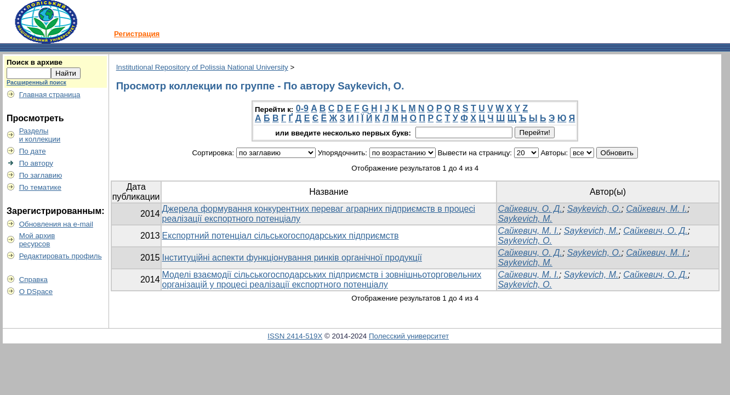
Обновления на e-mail (56, 224)
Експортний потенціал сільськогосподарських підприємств (280, 235)
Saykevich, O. (594, 208)
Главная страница (50, 95)
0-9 (302, 108)
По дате (32, 151)
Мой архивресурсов (37, 240)
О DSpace (36, 291)
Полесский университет (409, 336)
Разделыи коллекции (40, 135)
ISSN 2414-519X (294, 336)
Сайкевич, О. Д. (530, 208)
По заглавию (40, 175)
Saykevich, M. (525, 218)
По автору (36, 163)
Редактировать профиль (60, 256)
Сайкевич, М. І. (656, 208)
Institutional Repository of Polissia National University (202, 67)
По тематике (40, 187)
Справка (33, 279)
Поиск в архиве (34, 62)
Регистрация (136, 34)
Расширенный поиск (36, 82)
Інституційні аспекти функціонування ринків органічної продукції (292, 257)
